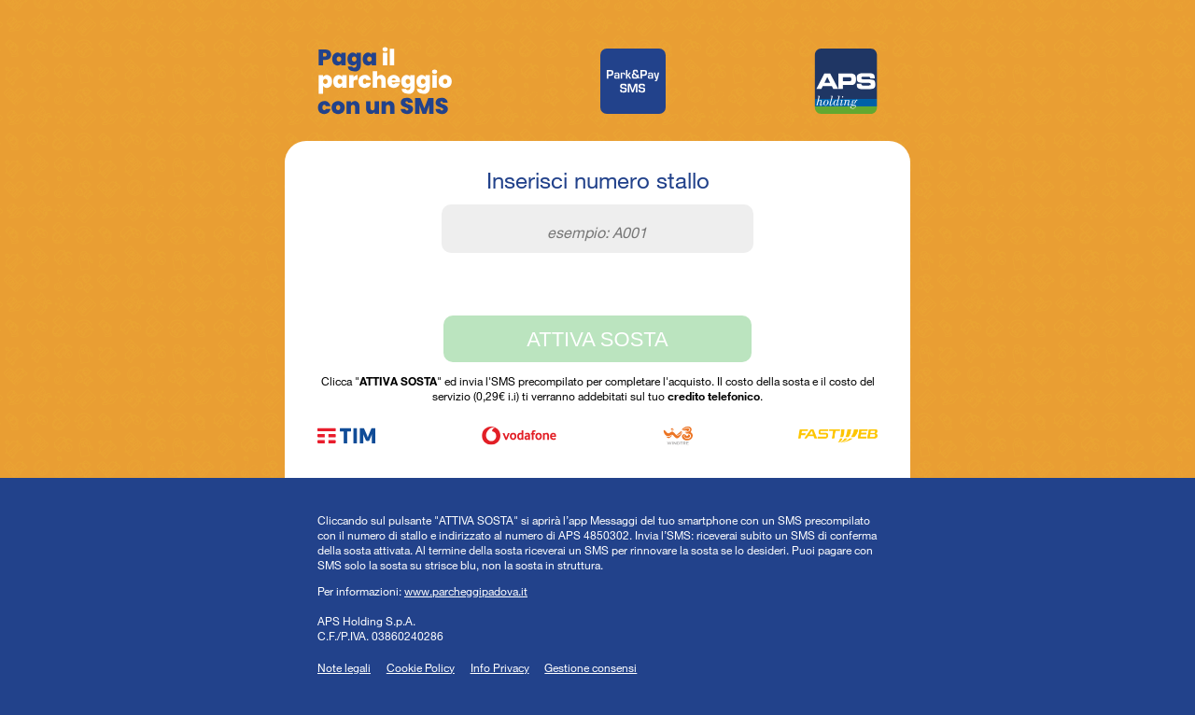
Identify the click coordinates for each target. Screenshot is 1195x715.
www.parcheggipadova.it (465, 590)
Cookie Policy (421, 667)
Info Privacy (500, 667)
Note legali (344, 667)
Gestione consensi (590, 667)
